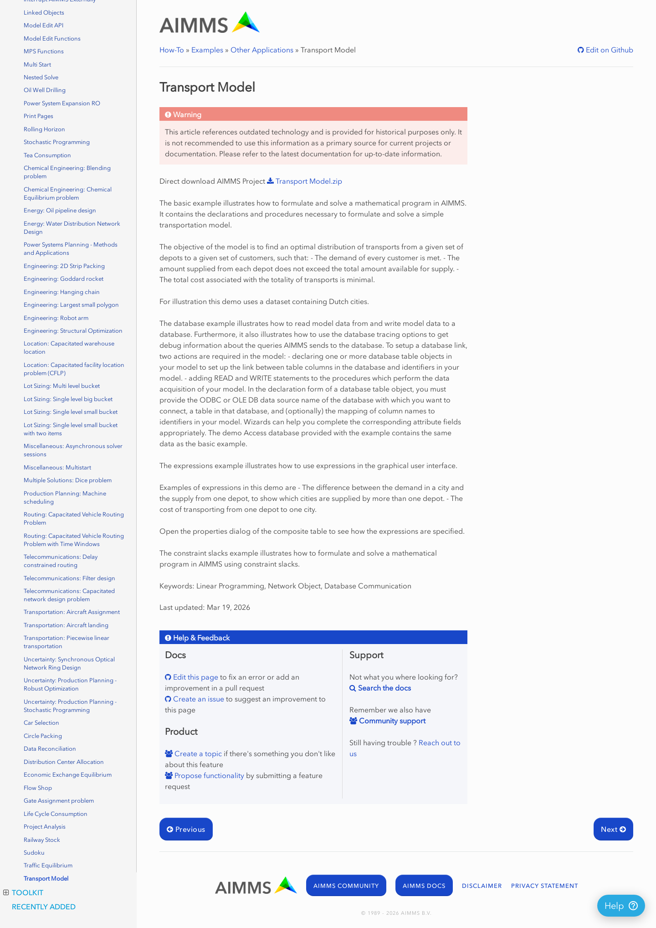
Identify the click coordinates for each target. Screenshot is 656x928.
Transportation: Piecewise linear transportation (66, 642)
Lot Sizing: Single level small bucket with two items (71, 429)
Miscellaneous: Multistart (57, 467)
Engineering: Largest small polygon (71, 304)
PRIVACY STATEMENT (544, 885)
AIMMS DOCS (424, 885)
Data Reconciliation (50, 748)
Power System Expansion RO (62, 103)
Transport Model (46, 878)
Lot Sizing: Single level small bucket (71, 411)
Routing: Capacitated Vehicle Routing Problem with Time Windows (74, 539)
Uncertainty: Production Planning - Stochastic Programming (70, 705)
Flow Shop (38, 787)
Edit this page (194, 677)
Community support (391, 720)
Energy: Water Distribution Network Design (72, 227)
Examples (207, 49)
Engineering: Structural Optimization (73, 330)
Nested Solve (41, 77)
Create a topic (197, 753)
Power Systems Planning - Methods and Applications (71, 248)
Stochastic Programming (57, 142)
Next (613, 829)
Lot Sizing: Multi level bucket (62, 385)
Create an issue (197, 698)
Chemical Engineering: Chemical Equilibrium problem (68, 193)
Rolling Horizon (44, 129)
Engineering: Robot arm (56, 317)
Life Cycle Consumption (55, 813)
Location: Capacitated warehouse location (69, 347)
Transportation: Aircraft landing (66, 625)
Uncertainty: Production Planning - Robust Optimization (70, 684)
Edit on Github (608, 49)
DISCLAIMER (482, 885)
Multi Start (37, 64)
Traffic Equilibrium (48, 865)
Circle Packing (43, 735)
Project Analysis (45, 826)
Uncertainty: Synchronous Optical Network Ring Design (69, 663)
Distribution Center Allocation (64, 761)
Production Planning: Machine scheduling (65, 497)
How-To (171, 49)
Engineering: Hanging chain (62, 292)
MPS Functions (44, 51)
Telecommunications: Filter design (69, 578)
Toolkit (23, 892)
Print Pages (38, 116)
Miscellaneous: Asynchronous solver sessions (73, 450)
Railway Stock (42, 839)
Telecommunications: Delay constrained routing (60, 560)
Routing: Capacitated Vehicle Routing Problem (74, 518)
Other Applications (262, 49)
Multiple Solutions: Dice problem (68, 480)
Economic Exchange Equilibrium (68, 774)
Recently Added (44, 906)
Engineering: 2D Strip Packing (64, 266)
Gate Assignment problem (59, 800)
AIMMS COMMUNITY (346, 885)
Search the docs (383, 687)
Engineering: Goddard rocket (63, 278)
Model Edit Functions (52, 38)
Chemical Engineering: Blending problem (67, 172)
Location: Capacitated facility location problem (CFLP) (74, 368)
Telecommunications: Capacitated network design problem (69, 595)
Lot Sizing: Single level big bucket (68, 399)
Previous (186, 829)
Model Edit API (43, 25)
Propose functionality (208, 775)
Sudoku (34, 852)
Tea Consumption (47, 155)
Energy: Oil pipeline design (60, 210)
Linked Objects (44, 12)
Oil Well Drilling (45, 90)
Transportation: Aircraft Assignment (72, 611)
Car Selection (41, 722)
